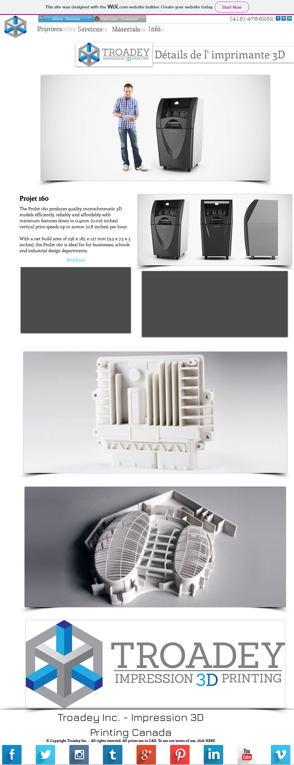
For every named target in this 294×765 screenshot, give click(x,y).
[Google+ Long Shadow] (146, 754)
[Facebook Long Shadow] (278, 18)
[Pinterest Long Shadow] (180, 754)
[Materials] (126, 29)
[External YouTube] (76, 300)
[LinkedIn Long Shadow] (289, 18)
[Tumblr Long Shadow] (112, 754)
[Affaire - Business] (65, 18)
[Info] (154, 28)
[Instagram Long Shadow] (283, 18)
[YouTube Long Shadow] (247, 754)
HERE (210, 740)
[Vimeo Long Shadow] (280, 754)
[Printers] (49, 28)
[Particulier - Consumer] (119, 18)
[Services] (90, 28)
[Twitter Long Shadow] (45, 754)
